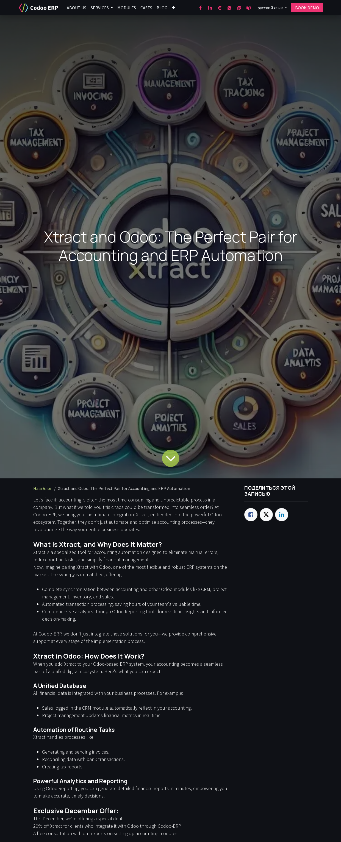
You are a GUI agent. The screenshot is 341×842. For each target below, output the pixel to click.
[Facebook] (200, 7)
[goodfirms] (239, 7)
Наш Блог (42, 488)
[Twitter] (266, 514)
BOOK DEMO (307, 7)
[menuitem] (76, 7)
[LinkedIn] (210, 7)
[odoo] (248, 7)
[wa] (229, 7)
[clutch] (219, 7)
